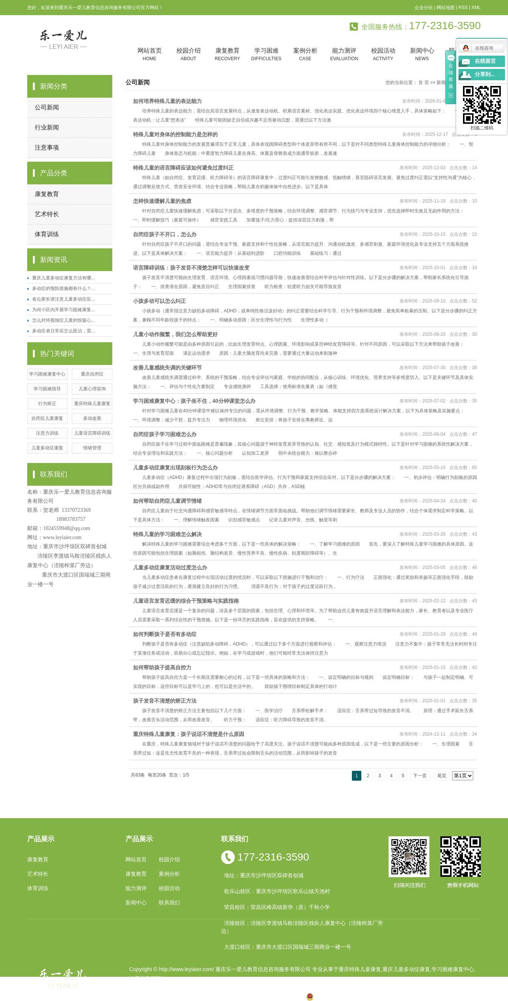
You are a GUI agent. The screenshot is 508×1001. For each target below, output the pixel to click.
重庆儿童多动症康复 (406, 969)
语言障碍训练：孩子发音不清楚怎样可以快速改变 (191, 268)
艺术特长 (47, 214)
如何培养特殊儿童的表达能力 (167, 101)
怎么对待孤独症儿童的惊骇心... (63, 320)
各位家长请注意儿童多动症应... (63, 299)
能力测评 (344, 54)
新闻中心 (422, 54)
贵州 (251, 996)
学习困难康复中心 (47, 374)
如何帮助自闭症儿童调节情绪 (167, 501)
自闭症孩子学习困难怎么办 (165, 434)
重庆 (191, 996)
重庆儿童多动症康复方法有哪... (63, 278)
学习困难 (266, 54)
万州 (263, 996)
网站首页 (149, 54)
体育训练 (47, 234)
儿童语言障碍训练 (92, 433)
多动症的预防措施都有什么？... (63, 288)
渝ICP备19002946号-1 (155, 987)
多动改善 (92, 418)
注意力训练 (47, 433)
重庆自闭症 (92, 374)
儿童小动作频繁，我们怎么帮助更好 (175, 334)
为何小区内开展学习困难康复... (63, 309)
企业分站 (424, 7)
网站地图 (446, 7)
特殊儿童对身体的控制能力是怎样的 (175, 134)
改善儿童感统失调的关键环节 (167, 368)
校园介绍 (188, 54)
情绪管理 (92, 448)
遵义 (287, 996)
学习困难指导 (47, 388)
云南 (227, 996)
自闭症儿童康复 (47, 418)
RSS (463, 7)
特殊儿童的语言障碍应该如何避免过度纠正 (183, 168)
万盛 (299, 996)
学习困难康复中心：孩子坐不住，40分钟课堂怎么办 (194, 401)
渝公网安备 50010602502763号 (348, 996)
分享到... (485, 74)
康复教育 (227, 54)
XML (476, 7)
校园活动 (383, 54)
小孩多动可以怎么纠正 (159, 301)
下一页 (420, 775)
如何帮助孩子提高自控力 (162, 667)
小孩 (203, 996)
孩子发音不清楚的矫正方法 (165, 701)
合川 (275, 996)
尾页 (441, 775)
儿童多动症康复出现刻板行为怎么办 (175, 468)
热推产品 (139, 996)
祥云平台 (225, 987)
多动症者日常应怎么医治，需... (63, 331)
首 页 (423, 82)
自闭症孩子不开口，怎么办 (165, 234)
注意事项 (47, 147)
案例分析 (305, 54)
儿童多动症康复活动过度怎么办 (170, 567)
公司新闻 (47, 107)
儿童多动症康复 (47, 448)
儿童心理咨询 (92, 388)
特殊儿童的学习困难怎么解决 (167, 534)
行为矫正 (47, 403)
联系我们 (169, 903)
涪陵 (239, 996)
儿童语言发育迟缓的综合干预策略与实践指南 (186, 601)
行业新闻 (47, 127)
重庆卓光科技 (281, 987)
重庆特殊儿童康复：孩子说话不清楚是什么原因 (188, 734)
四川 (215, 996)
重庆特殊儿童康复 (92, 403)
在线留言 (485, 61)
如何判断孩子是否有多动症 (165, 634)
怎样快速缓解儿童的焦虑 (162, 201)
